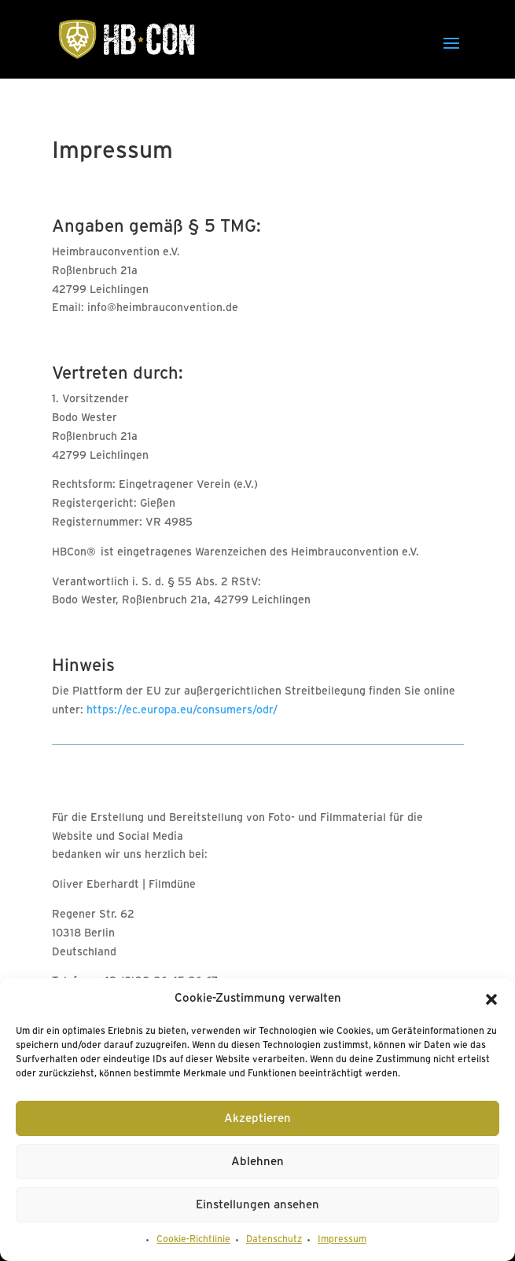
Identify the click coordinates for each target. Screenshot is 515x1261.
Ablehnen (257, 1162)
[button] (491, 999)
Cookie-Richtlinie (193, 1239)
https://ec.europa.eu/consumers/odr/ (182, 711)
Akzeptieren (257, 1118)
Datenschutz (274, 1239)
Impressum (342, 1239)
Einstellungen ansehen (257, 1205)
